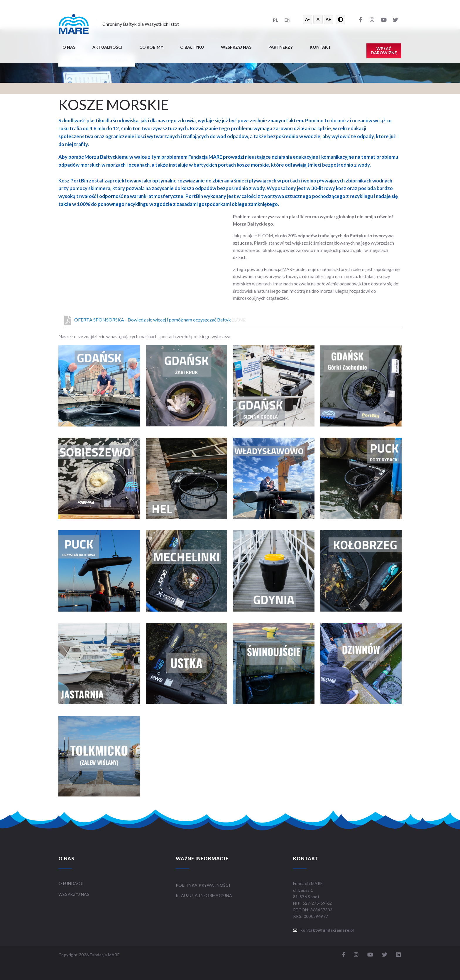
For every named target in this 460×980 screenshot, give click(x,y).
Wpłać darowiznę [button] (384, 50)
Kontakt (320, 47)
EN (287, 20)
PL (275, 20)
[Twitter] (395, 19)
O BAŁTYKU (192, 47)
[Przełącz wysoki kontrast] (340, 19)
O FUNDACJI (71, 883)
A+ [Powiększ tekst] (328, 19)
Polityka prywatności (203, 885)
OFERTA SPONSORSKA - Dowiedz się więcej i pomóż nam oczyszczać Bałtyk (155, 320)
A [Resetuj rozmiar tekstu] (318, 19)
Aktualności (107, 47)
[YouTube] (384, 19)
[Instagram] (372, 19)
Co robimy (151, 47)
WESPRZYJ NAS (74, 894)
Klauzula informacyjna (204, 895)
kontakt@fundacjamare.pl (327, 929)
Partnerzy (280, 47)
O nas (68, 47)
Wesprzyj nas (236, 47)
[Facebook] (360, 19)
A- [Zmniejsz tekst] (307, 19)
